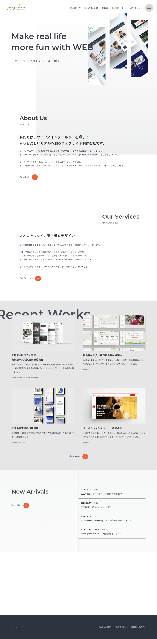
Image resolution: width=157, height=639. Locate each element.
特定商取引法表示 (121, 627)
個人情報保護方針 (105, 627)
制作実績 (105, 8)
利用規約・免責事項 (138, 627)
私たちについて (75, 8)
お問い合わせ (135, 8)
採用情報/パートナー (119, 8)
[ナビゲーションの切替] (149, 8)
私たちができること (91, 8)
